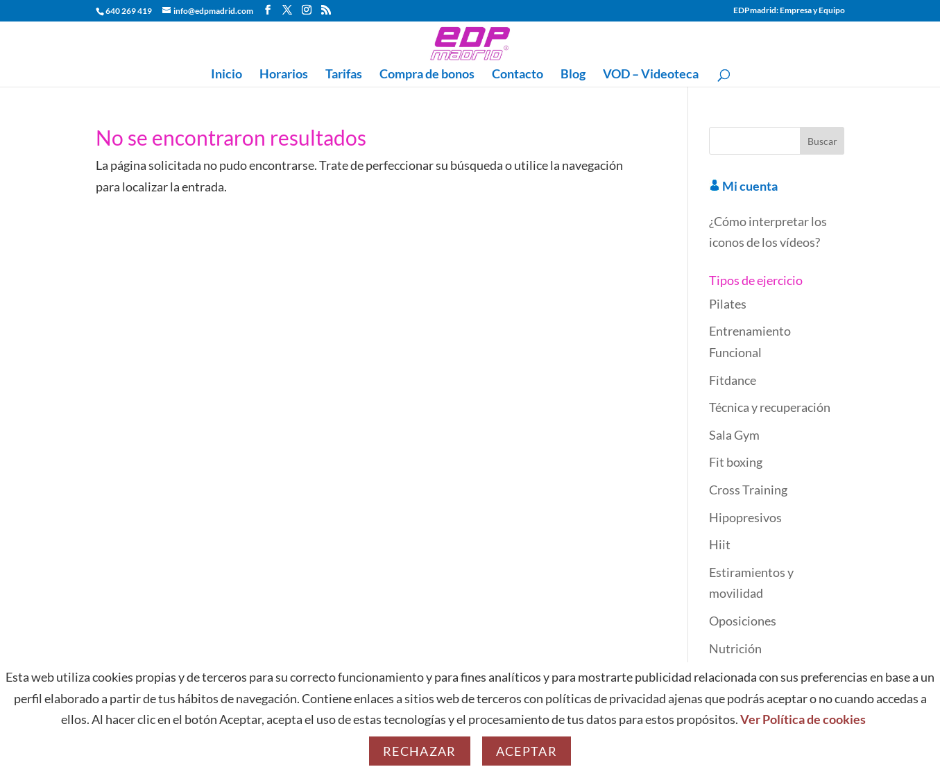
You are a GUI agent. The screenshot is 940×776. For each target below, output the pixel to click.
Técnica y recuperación (769, 407)
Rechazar (419, 751)
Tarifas (343, 75)
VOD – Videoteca (651, 75)
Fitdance (732, 380)
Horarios (283, 75)
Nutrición (735, 648)
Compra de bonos (427, 75)
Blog (573, 75)
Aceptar (526, 751)
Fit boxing (735, 461)
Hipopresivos (745, 517)
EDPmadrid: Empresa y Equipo (789, 10)
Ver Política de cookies (803, 719)
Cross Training (748, 489)
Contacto (517, 75)
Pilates (727, 303)
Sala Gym (734, 434)
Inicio (226, 75)
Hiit (719, 544)
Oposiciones (742, 620)
